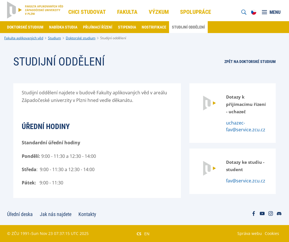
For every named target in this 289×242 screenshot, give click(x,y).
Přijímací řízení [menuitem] (97, 27)
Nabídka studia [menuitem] (63, 27)
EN (147, 233)
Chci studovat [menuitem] (87, 11)
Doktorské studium (80, 38)
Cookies (272, 233)
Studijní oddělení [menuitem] (188, 27)
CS (139, 233)
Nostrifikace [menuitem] (154, 27)
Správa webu (249, 233)
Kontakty (87, 214)
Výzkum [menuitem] (159, 11)
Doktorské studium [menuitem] (25, 27)
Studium (54, 38)
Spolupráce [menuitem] (195, 11)
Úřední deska (20, 214)
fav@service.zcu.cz (245, 181)
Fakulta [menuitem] (127, 11)
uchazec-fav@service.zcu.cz (245, 126)
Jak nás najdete (55, 214)
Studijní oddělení (113, 38)
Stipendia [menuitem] (127, 27)
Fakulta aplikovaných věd (23, 38)
